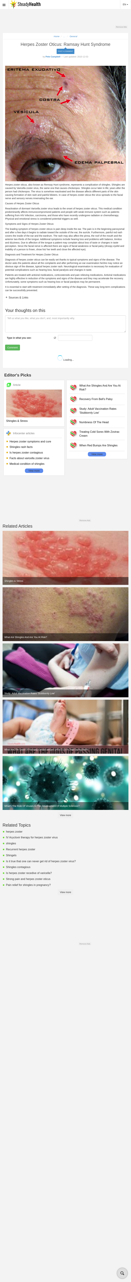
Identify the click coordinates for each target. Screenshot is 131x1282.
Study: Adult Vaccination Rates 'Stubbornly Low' (98, 410)
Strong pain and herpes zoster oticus (28, 879)
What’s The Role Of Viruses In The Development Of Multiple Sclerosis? (42, 806)
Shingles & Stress (17, 420)
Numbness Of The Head (94, 422)
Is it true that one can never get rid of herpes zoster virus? (41, 861)
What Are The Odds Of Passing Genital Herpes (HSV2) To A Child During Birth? (46, 749)
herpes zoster (14, 831)
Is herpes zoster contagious (26, 452)
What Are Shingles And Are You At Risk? (100, 387)
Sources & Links (18, 297)
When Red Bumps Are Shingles (98, 445)
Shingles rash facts (21, 447)
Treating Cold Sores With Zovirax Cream (99, 433)
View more (34, 470)
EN (125, 4)
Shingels (11, 855)
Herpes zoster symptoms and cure (30, 441)
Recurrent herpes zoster (20, 849)
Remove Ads (121, 27)
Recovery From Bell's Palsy (96, 399)
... (64, 36)
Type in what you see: (19, 337)
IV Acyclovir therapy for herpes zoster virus (32, 837)
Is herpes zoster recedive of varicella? (29, 873)
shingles (11, 843)
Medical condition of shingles (27, 463)
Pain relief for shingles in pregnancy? (28, 885)
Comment (12, 347)
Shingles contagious (18, 867)
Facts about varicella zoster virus (29, 458)
